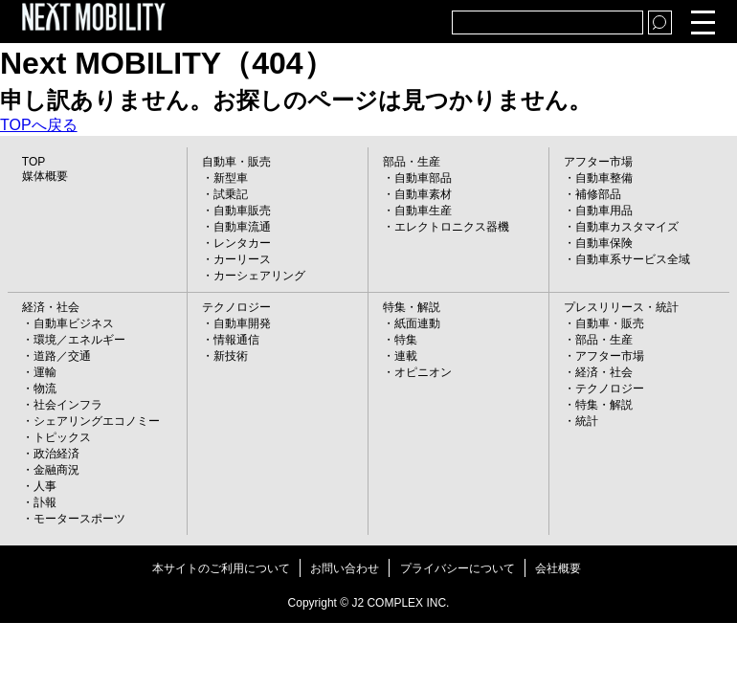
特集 (405, 339)
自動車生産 (423, 210)
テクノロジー (236, 307)
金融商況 (56, 470)
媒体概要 (45, 176)
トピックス (62, 437)
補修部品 (598, 194)
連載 (405, 356)
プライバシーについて (457, 568)
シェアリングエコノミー (97, 421)
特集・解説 (411, 307)
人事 (45, 486)
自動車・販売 (236, 161)
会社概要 (558, 568)
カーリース (242, 259)
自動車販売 (242, 210)
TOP (33, 161)
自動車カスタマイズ (627, 226)
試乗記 (230, 194)
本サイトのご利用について (221, 568)
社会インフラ (68, 404)
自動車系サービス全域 (632, 259)
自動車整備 (604, 178)
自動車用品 (604, 210)
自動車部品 (423, 178)
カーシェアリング (259, 275)
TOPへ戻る (39, 125)
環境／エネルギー (79, 339)
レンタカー (242, 243)
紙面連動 (417, 323)
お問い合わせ (344, 568)
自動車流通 (242, 226)
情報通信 (236, 339)
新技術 (230, 356)
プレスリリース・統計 (621, 307)
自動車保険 (604, 243)
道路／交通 (62, 356)
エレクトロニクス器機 (451, 226)
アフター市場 (598, 161)
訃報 (45, 502)
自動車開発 (242, 323)
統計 (586, 421)
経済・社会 (50, 307)
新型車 (230, 178)
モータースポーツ (79, 518)
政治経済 (56, 453)
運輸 (45, 372)
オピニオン (423, 372)
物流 (45, 388)
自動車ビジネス (74, 323)
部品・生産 (411, 161)
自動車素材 (423, 194)
